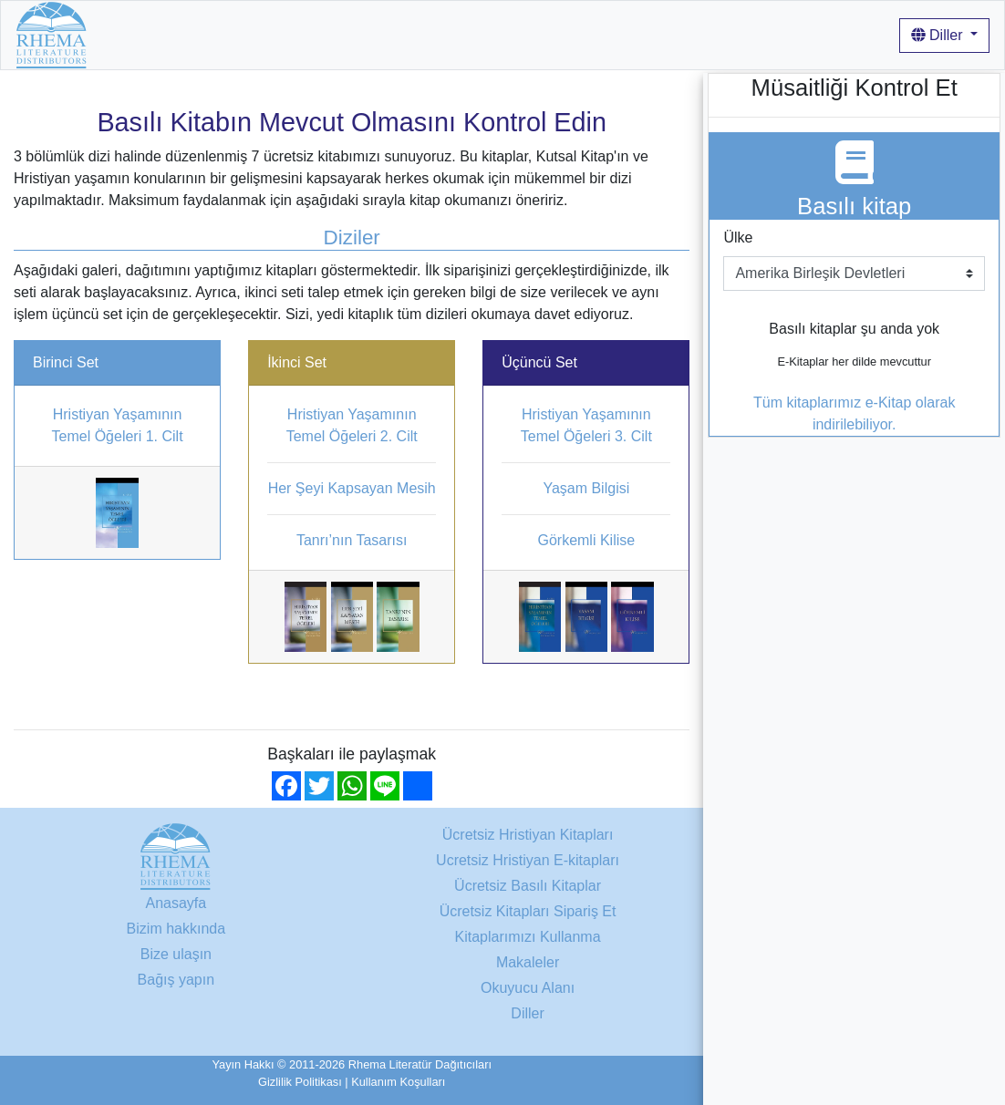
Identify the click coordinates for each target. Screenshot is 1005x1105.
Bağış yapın (176, 979)
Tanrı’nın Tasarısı (352, 540)
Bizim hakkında (412, 34)
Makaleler (668, 34)
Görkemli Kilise (586, 540)
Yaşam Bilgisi (586, 488)
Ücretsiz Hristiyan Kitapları (263, 34)
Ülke (737, 237)
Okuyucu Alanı (528, 988)
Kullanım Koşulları (398, 1082)
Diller (939, 35)
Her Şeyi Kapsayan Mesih (352, 488)
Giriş (730, 34)
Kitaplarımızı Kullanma (550, 34)
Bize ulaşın (176, 954)
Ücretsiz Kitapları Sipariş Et (528, 911)
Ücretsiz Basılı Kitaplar (527, 885)
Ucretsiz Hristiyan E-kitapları (527, 860)
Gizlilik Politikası (300, 1082)
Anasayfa (132, 34)
